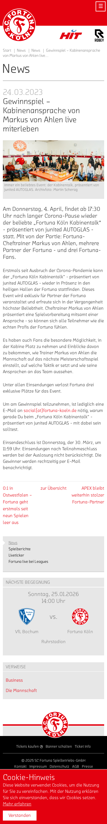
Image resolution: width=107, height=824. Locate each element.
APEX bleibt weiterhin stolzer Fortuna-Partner (88, 495)
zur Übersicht (53, 488)
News (35, 51)
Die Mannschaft (21, 690)
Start (7, 51)
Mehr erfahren (17, 804)
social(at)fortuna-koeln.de (50, 410)
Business (14, 680)
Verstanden (20, 815)
